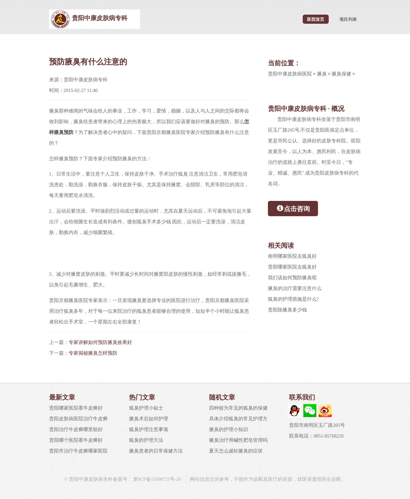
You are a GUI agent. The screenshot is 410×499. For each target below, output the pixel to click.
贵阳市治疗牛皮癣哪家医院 (78, 450)
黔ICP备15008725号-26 (156, 479)
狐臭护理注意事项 (148, 429)
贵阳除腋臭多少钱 (287, 309)
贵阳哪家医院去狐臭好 (292, 266)
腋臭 (322, 73)
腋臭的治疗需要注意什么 (295, 288)
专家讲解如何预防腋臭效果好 (100, 342)
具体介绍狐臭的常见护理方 (238, 418)
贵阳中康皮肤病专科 (99, 18)
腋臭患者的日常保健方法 (156, 450)
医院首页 (315, 19)
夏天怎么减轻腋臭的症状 (236, 450)
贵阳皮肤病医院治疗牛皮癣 (78, 418)
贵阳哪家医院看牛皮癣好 (76, 408)
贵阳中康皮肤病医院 (290, 73)
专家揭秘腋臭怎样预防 (93, 353)
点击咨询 (293, 208)
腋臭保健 (341, 73)
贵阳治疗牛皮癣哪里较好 (76, 429)
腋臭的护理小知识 (228, 429)
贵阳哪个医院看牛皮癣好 (76, 440)
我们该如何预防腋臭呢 (292, 277)
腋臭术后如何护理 (148, 418)
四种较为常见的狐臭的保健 (238, 408)
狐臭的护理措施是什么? (293, 299)
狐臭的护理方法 (146, 440)
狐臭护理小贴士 (146, 408)
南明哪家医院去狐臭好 (292, 256)
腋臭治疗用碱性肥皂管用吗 (238, 440)
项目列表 (348, 19)
